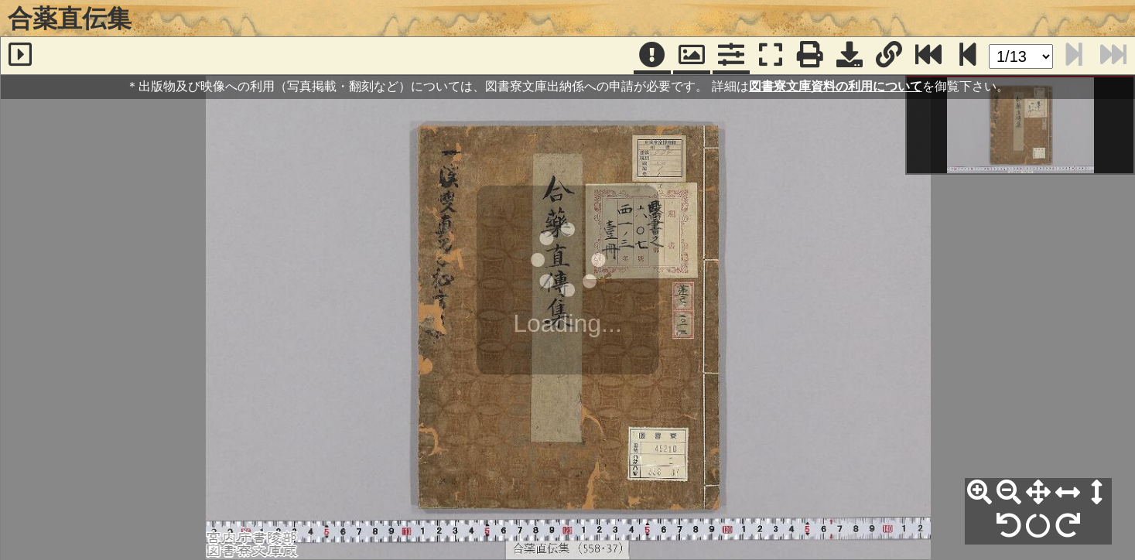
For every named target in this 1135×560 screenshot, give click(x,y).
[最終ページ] (928, 55)
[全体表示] (1038, 492)
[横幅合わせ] (1067, 492)
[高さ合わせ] (1097, 492)
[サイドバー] (20, 55)
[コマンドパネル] (731, 55)
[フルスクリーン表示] (770, 55)
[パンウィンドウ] (691, 55)
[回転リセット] (1038, 526)
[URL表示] (889, 55)
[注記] (652, 55)
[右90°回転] (1067, 526)
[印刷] (810, 55)
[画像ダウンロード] (849, 55)
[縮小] (1009, 492)
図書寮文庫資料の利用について (835, 86)
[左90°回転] (1009, 526)
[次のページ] (967, 55)
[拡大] (979, 492)
